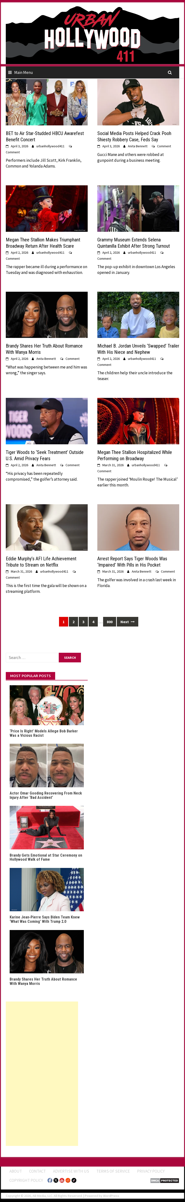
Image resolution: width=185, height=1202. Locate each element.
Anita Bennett (137, 146)
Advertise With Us (71, 1171)
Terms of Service (113, 1171)
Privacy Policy (151, 1171)
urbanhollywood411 (50, 146)
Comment (13, 152)
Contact (37, 1171)
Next (127, 621)
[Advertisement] (42, 1074)
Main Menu (23, 72)
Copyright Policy (26, 1180)
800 (109, 621)
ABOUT (15, 1171)
